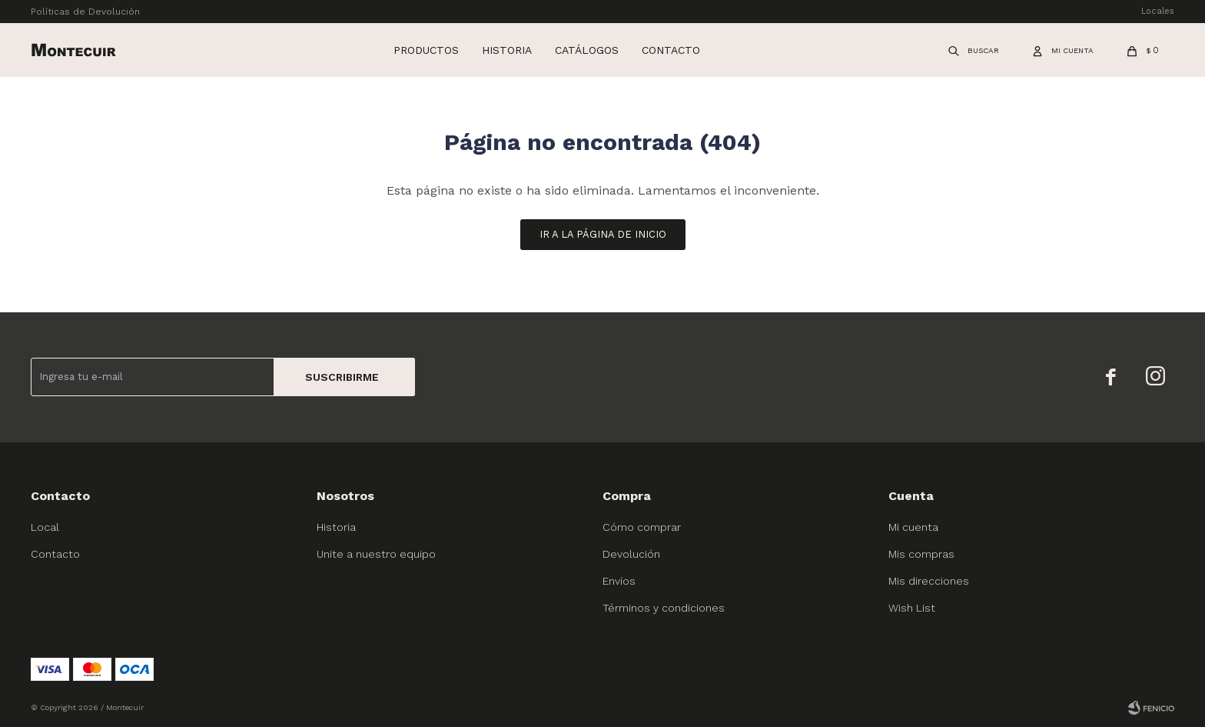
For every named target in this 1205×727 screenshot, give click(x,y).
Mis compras (921, 554)
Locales (1157, 11)
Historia (507, 50)
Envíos (619, 581)
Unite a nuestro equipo (376, 554)
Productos (426, 50)
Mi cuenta (913, 527)
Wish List (911, 608)
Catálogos (587, 50)
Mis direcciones (928, 581)
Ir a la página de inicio (602, 234)
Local (45, 527)
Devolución (631, 554)
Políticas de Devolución (85, 11)
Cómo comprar (641, 527)
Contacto (671, 50)
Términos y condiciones (663, 608)
